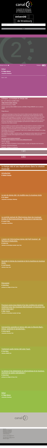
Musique (8, 141)
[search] (23, 25)
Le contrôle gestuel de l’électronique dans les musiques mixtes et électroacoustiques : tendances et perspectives (21, 218)
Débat (3, 393)
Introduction (5, 173)
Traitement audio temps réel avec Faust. (15, 349)
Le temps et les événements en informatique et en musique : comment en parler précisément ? (23, 372)
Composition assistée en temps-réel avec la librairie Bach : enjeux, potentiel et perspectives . (22, 328)
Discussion (5, 283)
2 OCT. (23, 157)
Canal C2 (4, 429)
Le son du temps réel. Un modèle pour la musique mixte (21, 195)
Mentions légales (6, 438)
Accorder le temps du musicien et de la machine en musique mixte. (23, 262)
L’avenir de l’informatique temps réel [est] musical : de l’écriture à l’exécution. (20, 240)
